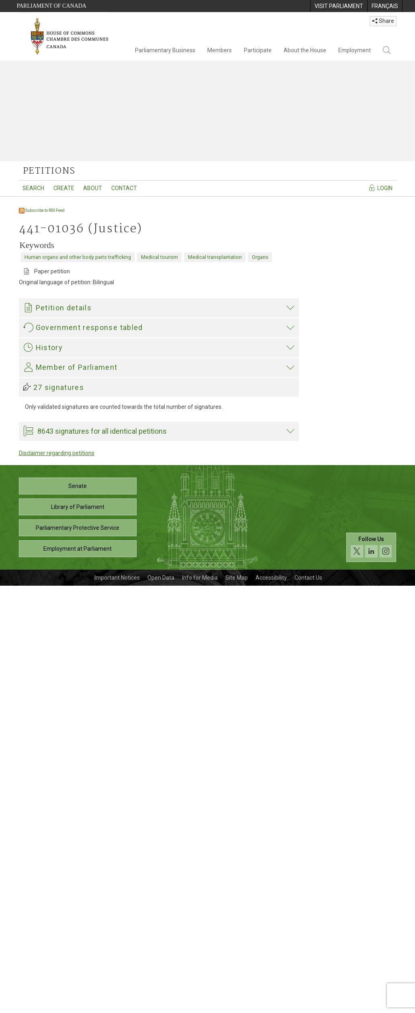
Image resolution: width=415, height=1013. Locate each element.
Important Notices (117, 1005)
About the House (305, 50)
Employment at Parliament (77, 976)
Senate (77, 913)
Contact (124, 188)
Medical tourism (159, 257)
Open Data (160, 1005)
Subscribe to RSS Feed (42, 210)
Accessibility (271, 1005)
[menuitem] (338, 6)
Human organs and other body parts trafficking (78, 257)
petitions (49, 171)
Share (383, 21)
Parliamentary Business (165, 50)
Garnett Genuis (44, 665)
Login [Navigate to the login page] (380, 187)
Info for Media (200, 1005)
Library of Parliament (77, 934)
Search (33, 188)
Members (219, 50)
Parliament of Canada (51, 6)
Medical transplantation (215, 257)
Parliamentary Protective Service (77, 955)
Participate (258, 50)
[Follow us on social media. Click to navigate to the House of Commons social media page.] (371, 974)
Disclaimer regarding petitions (56, 880)
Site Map (236, 1005)
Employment (354, 50)
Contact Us (308, 1005)
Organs (260, 257)
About (92, 188)
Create (63, 188)
